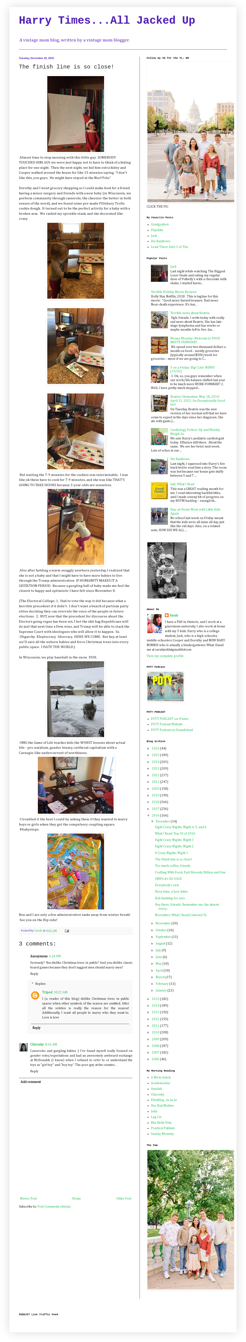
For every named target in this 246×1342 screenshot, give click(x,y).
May (159, 963)
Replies (40, 984)
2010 (156, 1032)
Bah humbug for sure (170, 898)
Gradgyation (160, 224)
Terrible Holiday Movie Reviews (174, 292)
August (161, 943)
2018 (156, 802)
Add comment (31, 1082)
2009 (156, 1039)
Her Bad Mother (162, 1105)
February (162, 984)
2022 (156, 775)
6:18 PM (55, 956)
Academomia (160, 1083)
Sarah (174, 615)
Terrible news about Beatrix (190, 313)
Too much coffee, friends (172, 865)
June (159, 957)
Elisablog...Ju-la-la (164, 1100)
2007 (156, 1052)
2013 (156, 1012)
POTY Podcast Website (167, 724)
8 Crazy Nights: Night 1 (171, 853)
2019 (156, 795)
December (163, 821)
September (164, 937)
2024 (156, 762)
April (160, 970)
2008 (156, 1046)
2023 (156, 768)
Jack (154, 235)
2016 (156, 815)
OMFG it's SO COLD (168, 879)
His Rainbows (160, 241)
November (163, 923)
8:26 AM (51, 1044)
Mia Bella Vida (161, 1122)
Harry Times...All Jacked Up (107, 21)
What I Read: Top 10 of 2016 (175, 833)
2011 (156, 1025)
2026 (156, 748)
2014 (156, 1005)
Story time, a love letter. (171, 891)
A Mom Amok (161, 1077)
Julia (154, 1111)
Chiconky (37, 1044)
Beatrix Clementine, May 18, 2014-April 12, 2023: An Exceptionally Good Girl (197, 400)
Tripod (47, 992)
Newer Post (28, 1198)
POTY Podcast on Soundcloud (172, 730)
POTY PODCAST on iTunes (170, 719)
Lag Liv (156, 1117)
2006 (156, 1059)
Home (76, 1198)
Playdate (157, 230)
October (161, 930)
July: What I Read (182, 484)
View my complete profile (165, 656)
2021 (156, 782)
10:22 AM (61, 992)
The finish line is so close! (173, 859)
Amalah (156, 1089)
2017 (156, 809)
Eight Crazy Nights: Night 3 (174, 840)
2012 (156, 1019)
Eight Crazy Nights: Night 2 (174, 846)
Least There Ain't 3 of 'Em (169, 247)
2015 (156, 999)
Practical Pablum (163, 1128)
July (159, 950)
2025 (156, 755)
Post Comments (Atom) (53, 1206)
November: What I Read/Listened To (181, 915)
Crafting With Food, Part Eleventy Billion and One (190, 872)
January (161, 990)
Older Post (123, 1198)
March (161, 977)
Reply (34, 974)
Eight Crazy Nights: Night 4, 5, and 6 (180, 827)
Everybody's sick (167, 885)
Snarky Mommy (162, 1134)
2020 (156, 788)
